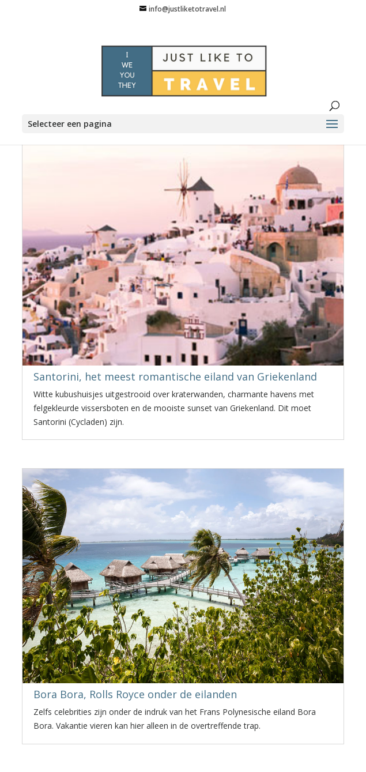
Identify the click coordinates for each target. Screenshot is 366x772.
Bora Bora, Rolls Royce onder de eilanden (135, 694)
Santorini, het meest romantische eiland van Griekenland (175, 376)
